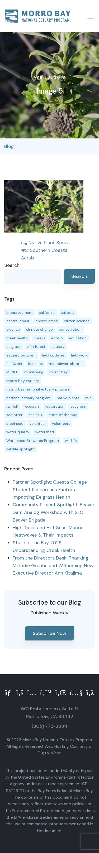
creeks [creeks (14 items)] (39, 338)
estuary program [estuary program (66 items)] (21, 355)
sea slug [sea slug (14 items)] (36, 414)
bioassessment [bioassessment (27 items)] (19, 312)
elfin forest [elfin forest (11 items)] (36, 346)
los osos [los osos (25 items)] (35, 363)
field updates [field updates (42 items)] (53, 355)
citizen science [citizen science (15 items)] (76, 321)
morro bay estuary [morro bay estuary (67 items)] (22, 380)
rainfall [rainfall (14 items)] (12, 406)
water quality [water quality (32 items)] (17, 432)
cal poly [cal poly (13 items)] (67, 312)
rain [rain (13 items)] (88, 398)
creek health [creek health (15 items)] (17, 338)
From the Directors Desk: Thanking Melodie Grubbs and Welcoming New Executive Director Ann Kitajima (53, 565)
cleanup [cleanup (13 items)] (13, 329)
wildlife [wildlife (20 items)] (71, 440)
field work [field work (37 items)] (79, 355)
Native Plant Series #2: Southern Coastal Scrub (45, 250)
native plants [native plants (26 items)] (68, 398)
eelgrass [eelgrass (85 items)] (13, 346)
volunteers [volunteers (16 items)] (61, 423)
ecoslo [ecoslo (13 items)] (57, 338)
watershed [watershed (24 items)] (44, 432)
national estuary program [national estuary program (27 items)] (28, 398)
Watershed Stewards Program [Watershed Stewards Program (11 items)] (32, 440)
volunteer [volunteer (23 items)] (38, 423)
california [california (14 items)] (47, 312)
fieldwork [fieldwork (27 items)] (14, 363)
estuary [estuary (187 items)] (58, 346)
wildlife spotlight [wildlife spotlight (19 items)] (20, 449)
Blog (9, 146)
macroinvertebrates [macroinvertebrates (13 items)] (66, 363)
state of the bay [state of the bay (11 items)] (63, 414)
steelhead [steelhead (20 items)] (14, 423)
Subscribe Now (49, 633)
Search (12, 265)
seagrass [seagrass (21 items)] (78, 406)
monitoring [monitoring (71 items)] (33, 372)
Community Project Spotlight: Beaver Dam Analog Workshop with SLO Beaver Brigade (54, 512)
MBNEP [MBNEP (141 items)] (12, 372)
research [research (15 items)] (31, 406)
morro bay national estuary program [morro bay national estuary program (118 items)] (38, 389)
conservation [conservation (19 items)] (70, 329)
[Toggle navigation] (90, 16)
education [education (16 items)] (78, 338)
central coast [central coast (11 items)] (18, 321)
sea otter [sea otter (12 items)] (14, 414)
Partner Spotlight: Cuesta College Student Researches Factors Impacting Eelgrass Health (50, 489)
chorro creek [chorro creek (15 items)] (47, 321)
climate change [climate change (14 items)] (39, 329)
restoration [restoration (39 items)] (54, 406)
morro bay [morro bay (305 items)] (58, 372)
